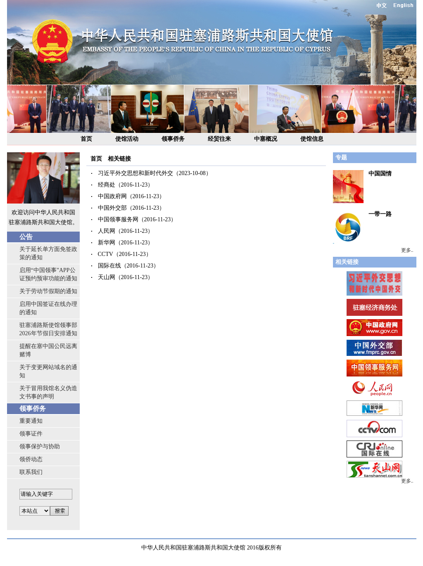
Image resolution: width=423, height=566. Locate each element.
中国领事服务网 (118, 219)
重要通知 (31, 421)
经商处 (106, 185)
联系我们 (31, 472)
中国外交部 (112, 208)
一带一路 (380, 214)
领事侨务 (173, 139)
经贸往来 (219, 139)
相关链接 (119, 159)
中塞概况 (265, 139)
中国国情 (380, 174)
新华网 (106, 242)
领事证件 (31, 434)
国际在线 (109, 266)
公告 (26, 236)
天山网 (106, 277)
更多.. (407, 250)
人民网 (106, 231)
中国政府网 (112, 196)
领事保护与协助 (39, 446)
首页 (86, 139)
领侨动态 (31, 459)
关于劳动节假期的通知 (48, 291)
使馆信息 (311, 139)
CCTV (105, 254)
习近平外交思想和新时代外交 (135, 173)
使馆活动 (126, 139)
